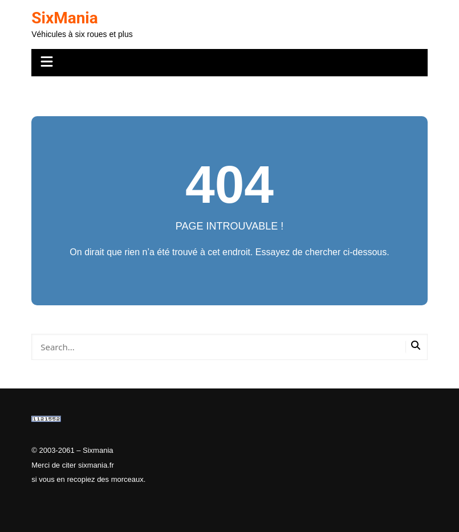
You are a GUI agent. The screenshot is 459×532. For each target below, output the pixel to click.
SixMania (64, 18)
